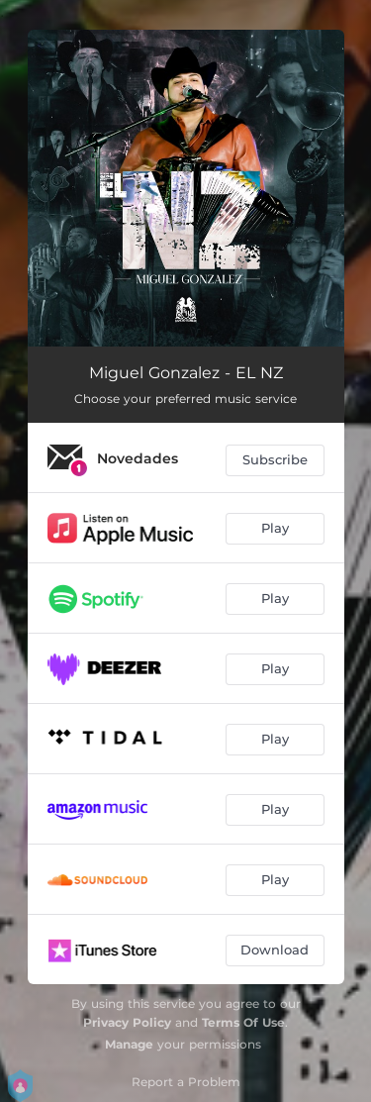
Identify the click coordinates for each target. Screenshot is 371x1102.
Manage (129, 1044)
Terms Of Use (243, 1022)
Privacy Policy (127, 1022)
